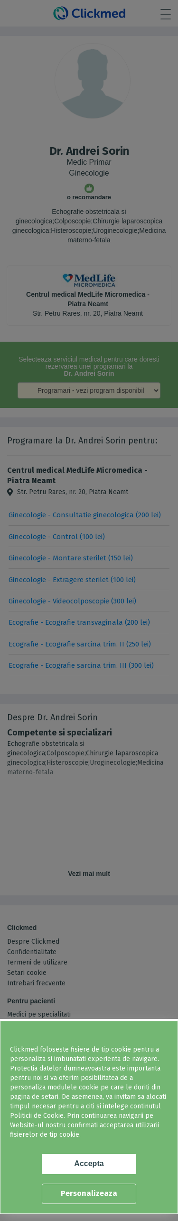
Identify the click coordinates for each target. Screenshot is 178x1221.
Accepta (88, 1163)
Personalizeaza (89, 1193)
